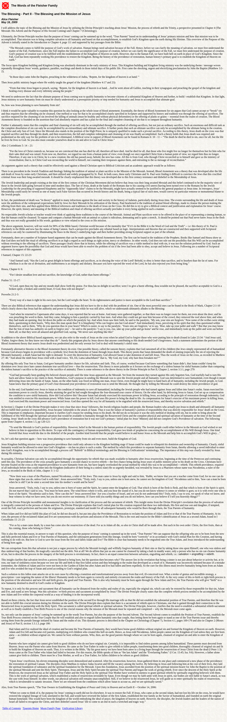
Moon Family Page (51, 708)
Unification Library (72, 708)
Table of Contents (11, 708)
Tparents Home (31, 708)
